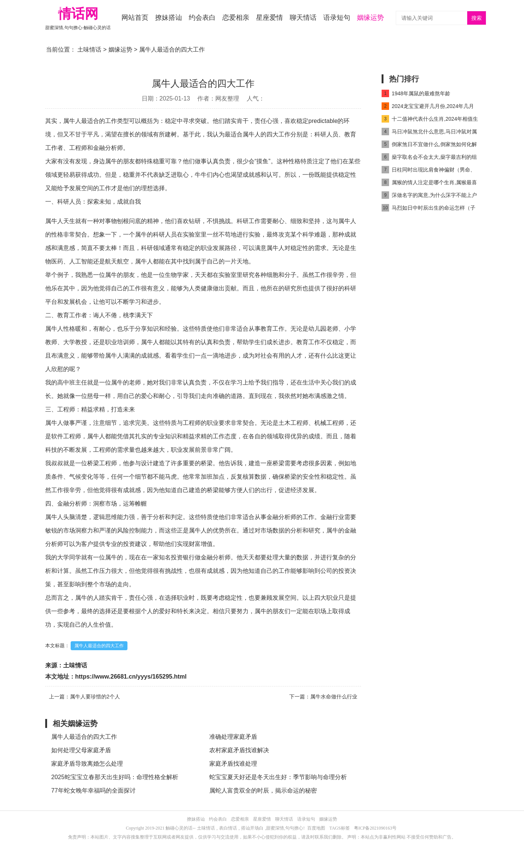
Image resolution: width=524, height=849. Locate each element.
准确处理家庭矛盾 (233, 737)
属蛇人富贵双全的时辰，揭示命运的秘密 (263, 790)
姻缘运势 (370, 17)
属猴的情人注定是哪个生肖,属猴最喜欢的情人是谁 (429, 184)
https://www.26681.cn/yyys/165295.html (131, 676)
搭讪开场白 (252, 828)
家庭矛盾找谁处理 (233, 763)
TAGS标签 (339, 828)
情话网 (78, 13)
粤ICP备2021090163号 (375, 828)
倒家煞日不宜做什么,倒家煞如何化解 (429, 144)
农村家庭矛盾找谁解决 (239, 750)
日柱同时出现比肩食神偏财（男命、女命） (428, 171)
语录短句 (336, 17)
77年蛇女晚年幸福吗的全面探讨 (93, 790)
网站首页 (134, 17)
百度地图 (316, 828)
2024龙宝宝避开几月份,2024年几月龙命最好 (428, 107)
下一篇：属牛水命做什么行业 (323, 697)
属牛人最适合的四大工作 (99, 645)
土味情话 (89, 49)
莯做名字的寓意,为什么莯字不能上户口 (429, 196)
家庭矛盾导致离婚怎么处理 (87, 763)
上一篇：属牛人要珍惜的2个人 (84, 697)
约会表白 (202, 17)
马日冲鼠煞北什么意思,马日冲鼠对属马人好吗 (429, 133)
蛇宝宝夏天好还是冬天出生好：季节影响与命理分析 (278, 777)
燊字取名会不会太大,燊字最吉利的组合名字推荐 (429, 158)
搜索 (476, 18)
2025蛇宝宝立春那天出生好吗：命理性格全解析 (114, 777)
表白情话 (228, 828)
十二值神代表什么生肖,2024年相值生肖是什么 (430, 120)
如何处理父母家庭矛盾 (81, 750)
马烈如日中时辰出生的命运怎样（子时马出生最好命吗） (428, 209)
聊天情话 (303, 17)
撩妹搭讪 (168, 17)
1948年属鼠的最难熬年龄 (416, 93)
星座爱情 (269, 17)
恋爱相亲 (235, 17)
